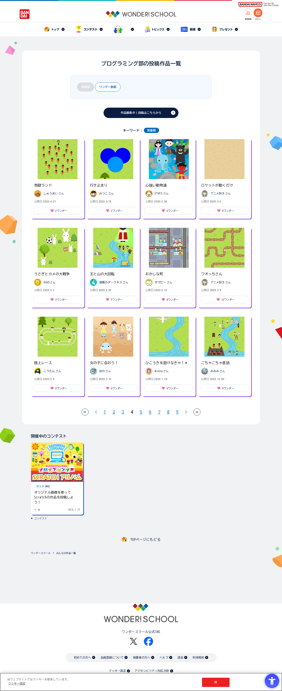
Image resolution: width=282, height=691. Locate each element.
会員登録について (112, 657)
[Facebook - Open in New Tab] (148, 641)
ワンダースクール (40, 553)
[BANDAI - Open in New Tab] (25, 14)
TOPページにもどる (145, 539)
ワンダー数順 (107, 87)
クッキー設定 (117, 670)
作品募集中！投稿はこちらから (141, 112)
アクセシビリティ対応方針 (151, 670)
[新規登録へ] (248, 12)
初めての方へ (82, 657)
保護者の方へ (141, 657)
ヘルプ (164, 657)
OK (215, 682)
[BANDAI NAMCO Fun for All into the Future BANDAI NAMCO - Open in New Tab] (258, 4)
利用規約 (198, 657)
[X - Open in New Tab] (133, 641)
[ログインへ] (258, 12)
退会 (180, 657)
